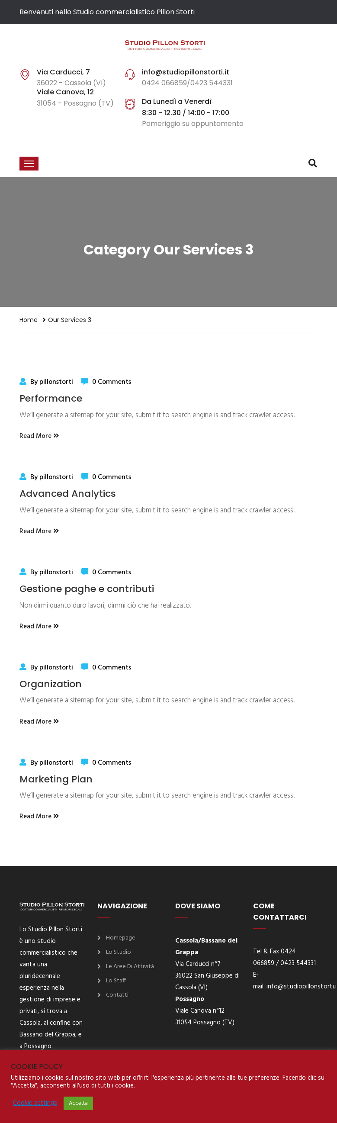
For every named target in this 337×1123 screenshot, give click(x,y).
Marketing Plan (56, 779)
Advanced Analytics (67, 493)
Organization (50, 684)
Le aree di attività (130, 967)
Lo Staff (116, 981)
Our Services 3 (69, 319)
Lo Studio (118, 952)
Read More (39, 436)
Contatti (117, 995)
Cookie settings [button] (35, 1103)
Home (28, 319)
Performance (50, 398)
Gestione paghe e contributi (86, 588)
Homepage (120, 938)
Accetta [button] (78, 1103)
